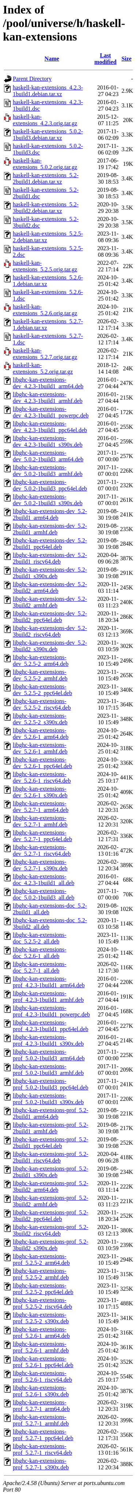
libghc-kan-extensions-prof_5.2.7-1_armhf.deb (41, 1420)
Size (126, 59)
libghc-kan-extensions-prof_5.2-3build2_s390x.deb (50, 1245)
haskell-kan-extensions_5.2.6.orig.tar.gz (45, 310)
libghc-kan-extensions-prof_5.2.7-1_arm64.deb (41, 1405)
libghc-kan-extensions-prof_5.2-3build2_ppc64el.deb (50, 1215)
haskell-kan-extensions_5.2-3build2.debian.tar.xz (46, 207)
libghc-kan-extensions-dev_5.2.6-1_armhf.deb (40, 748)
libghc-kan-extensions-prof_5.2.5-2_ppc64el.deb (43, 1288)
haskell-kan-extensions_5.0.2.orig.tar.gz (45, 163)
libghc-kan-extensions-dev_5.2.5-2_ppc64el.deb (42, 689)
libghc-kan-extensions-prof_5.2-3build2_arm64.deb (50, 1186)
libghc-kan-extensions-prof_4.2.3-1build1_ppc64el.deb (50, 1025)
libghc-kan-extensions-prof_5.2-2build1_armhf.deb (50, 1128)
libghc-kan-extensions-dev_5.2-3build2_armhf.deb (50, 602)
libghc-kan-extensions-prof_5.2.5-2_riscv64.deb (42, 1303)
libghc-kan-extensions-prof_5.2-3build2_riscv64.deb (50, 1230)
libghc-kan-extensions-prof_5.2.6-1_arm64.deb (41, 1332)
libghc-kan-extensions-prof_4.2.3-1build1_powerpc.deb (51, 1011)
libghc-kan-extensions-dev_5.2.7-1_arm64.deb (40, 806)
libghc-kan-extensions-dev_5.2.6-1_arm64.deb (40, 733)
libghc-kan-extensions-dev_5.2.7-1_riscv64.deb (42, 850)
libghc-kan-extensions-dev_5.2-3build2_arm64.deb (50, 587)
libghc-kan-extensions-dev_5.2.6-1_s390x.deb (40, 792)
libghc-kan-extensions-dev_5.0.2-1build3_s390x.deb (48, 499)
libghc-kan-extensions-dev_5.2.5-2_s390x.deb (40, 719)
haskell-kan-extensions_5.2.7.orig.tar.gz (45, 353)
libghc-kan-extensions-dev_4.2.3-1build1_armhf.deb (48, 397)
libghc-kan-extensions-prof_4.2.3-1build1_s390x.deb (48, 1040)
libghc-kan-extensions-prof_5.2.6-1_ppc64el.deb (43, 1361)
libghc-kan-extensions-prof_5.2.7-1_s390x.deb (41, 1464)
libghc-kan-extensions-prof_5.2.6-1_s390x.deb (41, 1391)
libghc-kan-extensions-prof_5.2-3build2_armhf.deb (50, 1201)
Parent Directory (32, 79)
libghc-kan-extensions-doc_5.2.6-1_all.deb (39, 952)
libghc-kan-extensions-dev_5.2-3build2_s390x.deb (50, 646)
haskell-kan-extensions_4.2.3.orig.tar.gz (45, 120)
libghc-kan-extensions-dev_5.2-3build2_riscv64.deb (50, 631)
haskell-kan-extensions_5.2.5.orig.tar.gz (45, 266)
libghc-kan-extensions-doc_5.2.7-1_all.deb (39, 967)
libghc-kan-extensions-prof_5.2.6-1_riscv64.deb (42, 1376)
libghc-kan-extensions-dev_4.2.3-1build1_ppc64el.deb (50, 426)
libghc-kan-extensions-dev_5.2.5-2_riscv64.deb (42, 704)
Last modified (105, 58)
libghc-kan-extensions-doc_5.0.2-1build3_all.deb (43, 894)
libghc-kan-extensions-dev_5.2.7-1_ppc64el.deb (42, 835)
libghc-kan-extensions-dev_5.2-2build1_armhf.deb (50, 529)
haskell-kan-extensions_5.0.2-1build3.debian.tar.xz (48, 134)
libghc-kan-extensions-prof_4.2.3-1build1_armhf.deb (48, 996)
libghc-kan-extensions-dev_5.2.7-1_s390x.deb (40, 865)
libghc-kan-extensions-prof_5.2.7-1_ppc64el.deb (43, 1434)
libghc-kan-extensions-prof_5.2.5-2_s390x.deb (41, 1318)
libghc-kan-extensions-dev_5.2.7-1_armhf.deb (40, 821)
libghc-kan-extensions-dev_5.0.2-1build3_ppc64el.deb (50, 485)
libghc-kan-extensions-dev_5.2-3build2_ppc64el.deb (50, 616)
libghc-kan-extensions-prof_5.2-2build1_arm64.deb (50, 1113)
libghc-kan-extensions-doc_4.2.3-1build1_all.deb (43, 879)
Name (52, 59)
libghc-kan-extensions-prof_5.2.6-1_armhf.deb (41, 1347)
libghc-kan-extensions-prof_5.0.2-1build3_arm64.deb (49, 1055)
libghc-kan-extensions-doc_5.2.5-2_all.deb (39, 938)
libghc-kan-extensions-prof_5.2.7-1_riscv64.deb (42, 1449)
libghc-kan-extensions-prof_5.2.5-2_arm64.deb (41, 1259)
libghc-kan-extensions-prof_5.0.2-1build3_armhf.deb (48, 1069)
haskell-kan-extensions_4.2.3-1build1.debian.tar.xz (48, 90)
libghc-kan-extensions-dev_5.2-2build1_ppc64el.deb (50, 543)
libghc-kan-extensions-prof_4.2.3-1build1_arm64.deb (49, 982)
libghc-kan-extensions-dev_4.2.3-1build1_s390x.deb (48, 441)
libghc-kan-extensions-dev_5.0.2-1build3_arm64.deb (48, 456)
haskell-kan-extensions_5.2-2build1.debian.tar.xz (46, 178)
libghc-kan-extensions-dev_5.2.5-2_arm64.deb (40, 660)
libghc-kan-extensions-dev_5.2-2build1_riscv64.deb (50, 558)
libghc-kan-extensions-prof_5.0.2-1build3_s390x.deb (48, 1098)
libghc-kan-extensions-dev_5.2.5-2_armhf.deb (40, 675)
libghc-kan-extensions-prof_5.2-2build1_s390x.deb (50, 1171)
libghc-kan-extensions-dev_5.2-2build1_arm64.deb (50, 514)
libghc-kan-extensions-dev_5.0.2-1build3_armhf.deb (48, 470)
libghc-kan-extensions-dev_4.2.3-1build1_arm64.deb (48, 383)
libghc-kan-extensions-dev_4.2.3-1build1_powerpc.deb (51, 412)
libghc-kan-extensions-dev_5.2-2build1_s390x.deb (50, 572)
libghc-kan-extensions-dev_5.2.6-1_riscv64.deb (42, 777)
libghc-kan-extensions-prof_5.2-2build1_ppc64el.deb (50, 1142)
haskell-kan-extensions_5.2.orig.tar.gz (43, 368)
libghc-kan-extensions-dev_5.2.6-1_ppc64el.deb (42, 762)
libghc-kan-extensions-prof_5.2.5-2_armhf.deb (41, 1274)
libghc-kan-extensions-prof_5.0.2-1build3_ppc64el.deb (50, 1084)
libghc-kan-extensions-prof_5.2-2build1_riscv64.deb (50, 1157)
